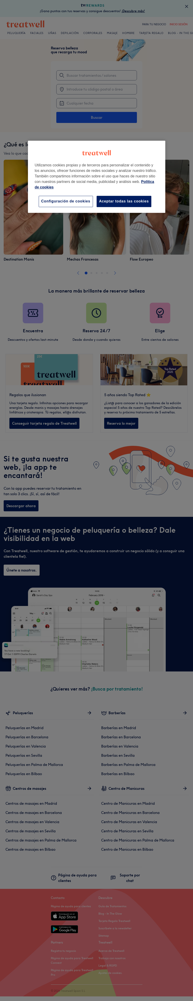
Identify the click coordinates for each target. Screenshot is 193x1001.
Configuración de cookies (65, 201)
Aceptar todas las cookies (124, 201)
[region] (96, 177)
